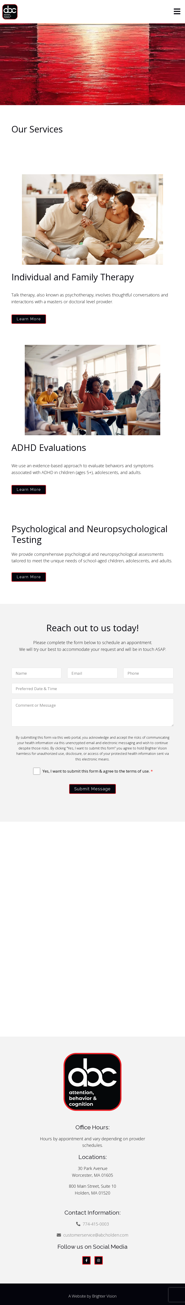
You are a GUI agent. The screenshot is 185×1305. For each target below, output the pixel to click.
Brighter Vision (104, 1296)
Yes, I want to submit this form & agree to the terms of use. (98, 771)
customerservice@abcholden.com (95, 1235)
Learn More (29, 319)
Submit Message (92, 788)
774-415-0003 (96, 1224)
